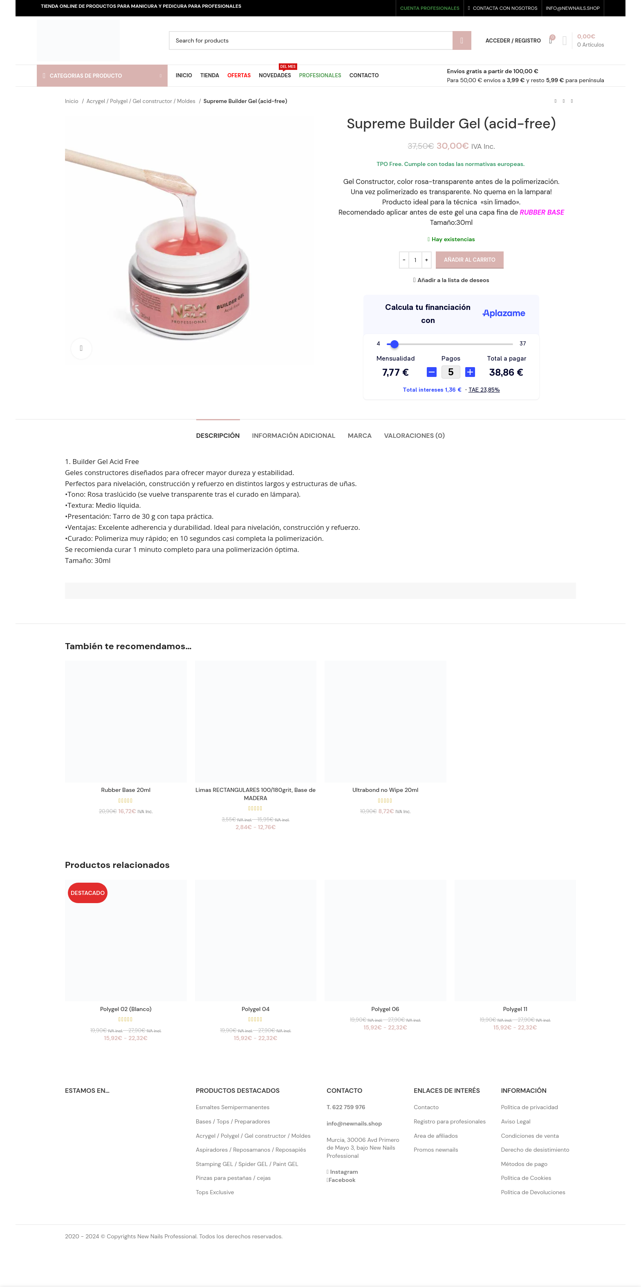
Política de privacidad (529, 1107)
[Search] (320, 40)
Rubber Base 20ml (125, 790)
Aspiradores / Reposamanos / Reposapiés (251, 1149)
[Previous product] (555, 101)
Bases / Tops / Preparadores (233, 1121)
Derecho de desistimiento (535, 1149)
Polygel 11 (515, 1009)
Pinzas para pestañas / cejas (233, 1178)
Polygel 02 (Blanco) (126, 1009)
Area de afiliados (436, 1135)
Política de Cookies (526, 1178)
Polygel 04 (255, 1009)
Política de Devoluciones (533, 1192)
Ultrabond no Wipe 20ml (385, 790)
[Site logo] (78, 40)
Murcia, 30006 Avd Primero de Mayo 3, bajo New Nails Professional (363, 1147)
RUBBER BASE (542, 212)
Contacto (426, 1107)
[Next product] (572, 101)
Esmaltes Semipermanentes (232, 1107)
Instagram (344, 1171)
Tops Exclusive (215, 1192)
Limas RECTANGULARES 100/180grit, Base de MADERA (255, 794)
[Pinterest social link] (388, 8)
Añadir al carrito (469, 259)
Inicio (72, 101)
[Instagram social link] (373, 8)
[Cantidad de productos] (415, 260)
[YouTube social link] (380, 8)
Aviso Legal (516, 1121)
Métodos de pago (524, 1164)
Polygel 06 (385, 1009)
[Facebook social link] (357, 8)
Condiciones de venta (530, 1135)
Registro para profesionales (450, 1121)
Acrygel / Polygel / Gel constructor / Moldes (141, 101)
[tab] (218, 431)
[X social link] (365, 8)
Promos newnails (436, 1149)
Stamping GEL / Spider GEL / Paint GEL (247, 1164)
